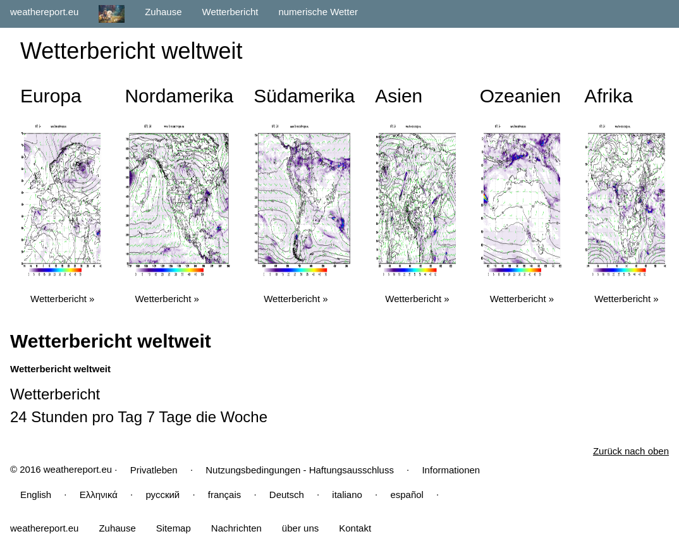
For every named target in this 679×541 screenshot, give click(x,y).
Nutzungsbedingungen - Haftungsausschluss (299, 470)
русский (162, 494)
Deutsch (286, 494)
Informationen (451, 470)
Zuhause (163, 11)
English (35, 494)
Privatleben (154, 470)
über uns (300, 528)
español (407, 494)
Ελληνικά (99, 494)
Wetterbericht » (62, 298)
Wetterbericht (230, 11)
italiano (347, 494)
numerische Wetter (318, 11)
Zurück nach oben (631, 451)
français (225, 494)
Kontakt (355, 528)
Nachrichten (236, 528)
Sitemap (173, 528)
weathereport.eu (44, 11)
